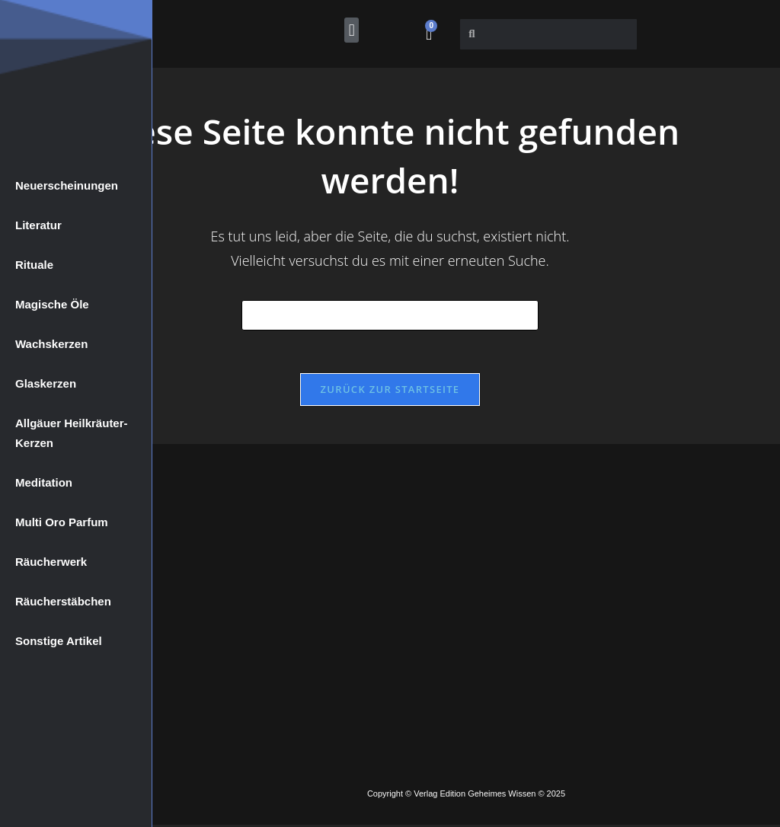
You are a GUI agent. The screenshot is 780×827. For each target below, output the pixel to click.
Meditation (43, 482)
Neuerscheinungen (66, 185)
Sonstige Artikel (58, 640)
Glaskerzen (45, 383)
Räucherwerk (51, 561)
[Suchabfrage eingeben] (390, 315)
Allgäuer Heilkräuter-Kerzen (71, 433)
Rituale (34, 264)
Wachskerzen (51, 343)
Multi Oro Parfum (61, 522)
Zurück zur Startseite (390, 392)
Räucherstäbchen (63, 601)
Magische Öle (52, 304)
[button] (351, 30)
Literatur (38, 225)
